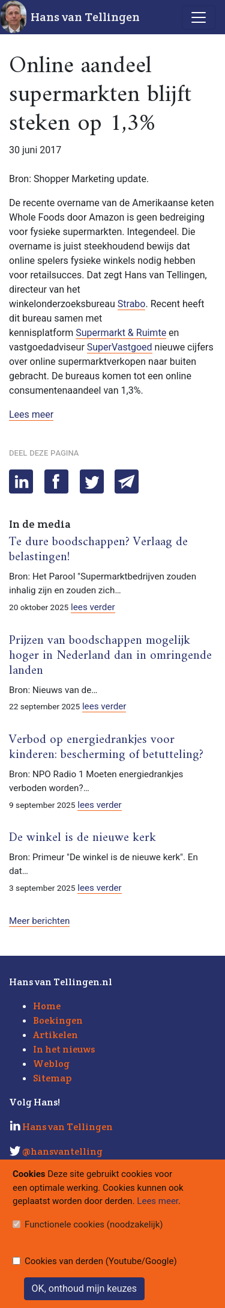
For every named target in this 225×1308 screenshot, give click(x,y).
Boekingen (58, 1020)
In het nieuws (64, 1049)
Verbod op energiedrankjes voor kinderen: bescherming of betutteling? (106, 747)
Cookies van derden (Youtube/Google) (101, 1261)
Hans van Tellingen (85, 17)
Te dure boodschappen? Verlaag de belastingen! (98, 549)
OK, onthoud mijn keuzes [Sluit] (84, 1288)
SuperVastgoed (119, 347)
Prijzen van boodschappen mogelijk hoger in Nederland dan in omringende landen (110, 656)
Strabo (132, 304)
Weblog (51, 1063)
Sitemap (52, 1078)
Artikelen (55, 1034)
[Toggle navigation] (198, 17)
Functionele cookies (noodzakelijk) (94, 1224)
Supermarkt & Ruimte (121, 332)
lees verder (93, 607)
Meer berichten (39, 920)
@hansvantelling (62, 1151)
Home (47, 1006)
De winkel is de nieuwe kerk (82, 838)
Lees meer (31, 414)
